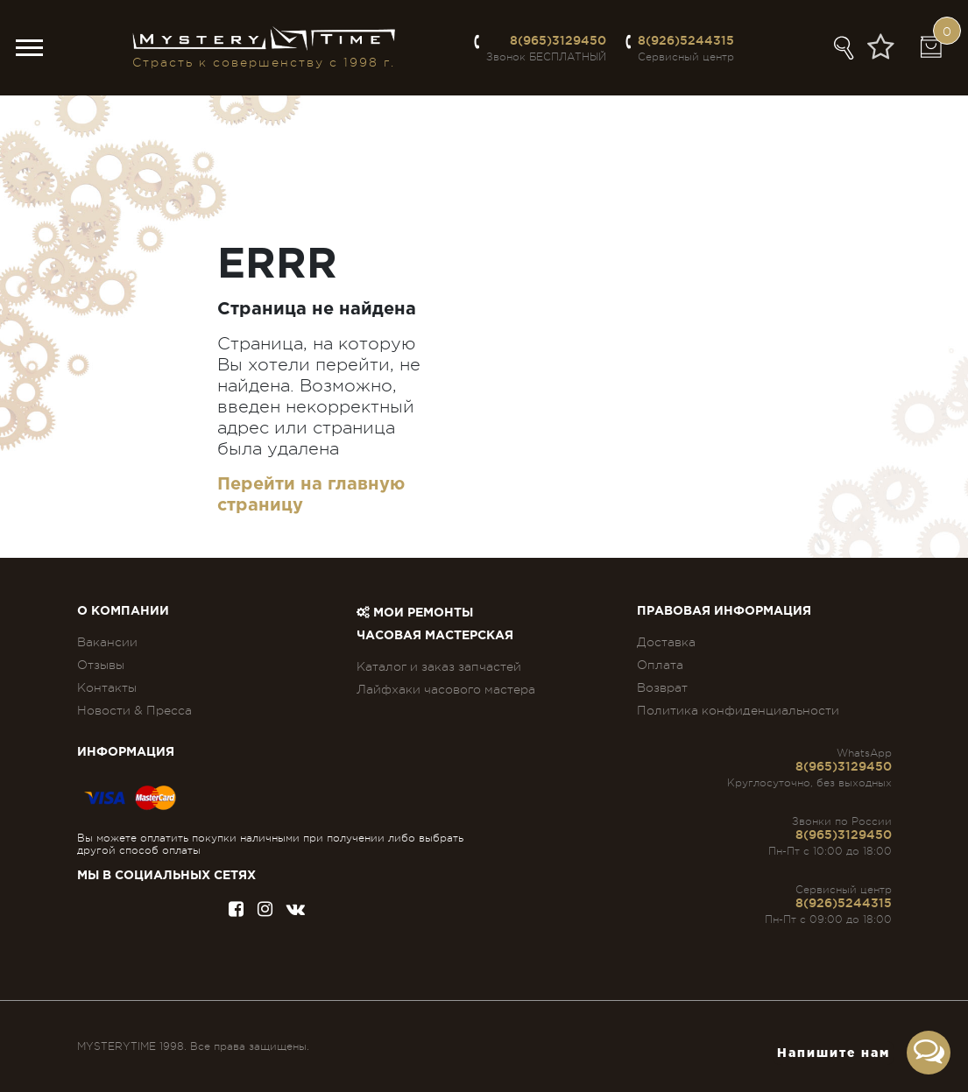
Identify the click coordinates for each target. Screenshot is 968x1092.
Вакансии (107, 642)
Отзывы (100, 665)
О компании (123, 611)
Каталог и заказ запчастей (439, 666)
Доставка (666, 642)
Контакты (107, 687)
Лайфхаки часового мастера (446, 689)
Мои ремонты (415, 613)
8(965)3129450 (558, 40)
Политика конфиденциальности (738, 710)
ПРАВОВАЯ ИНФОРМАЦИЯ (724, 611)
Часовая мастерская (435, 636)
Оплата (660, 665)
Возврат (662, 687)
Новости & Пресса (134, 710)
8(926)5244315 (686, 40)
